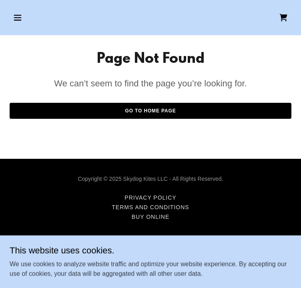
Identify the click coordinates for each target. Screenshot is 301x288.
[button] (31, 18)
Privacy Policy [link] (150, 197)
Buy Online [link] (151, 217)
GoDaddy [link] (166, 251)
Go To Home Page (150, 111)
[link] (283, 18)
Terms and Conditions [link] (150, 207)
